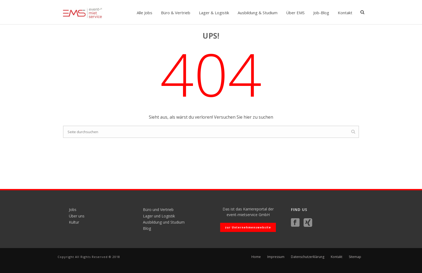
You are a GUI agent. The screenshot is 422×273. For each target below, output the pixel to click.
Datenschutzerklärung (307, 257)
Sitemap (355, 257)
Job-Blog (321, 12)
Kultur (74, 222)
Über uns (77, 216)
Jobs (72, 209)
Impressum (275, 257)
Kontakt (345, 12)
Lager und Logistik (159, 216)
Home (256, 257)
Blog (147, 228)
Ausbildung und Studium (164, 222)
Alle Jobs (144, 12)
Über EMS (295, 12)
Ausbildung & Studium (257, 12)
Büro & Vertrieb (175, 12)
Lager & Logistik (214, 12)
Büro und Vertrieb (158, 209)
